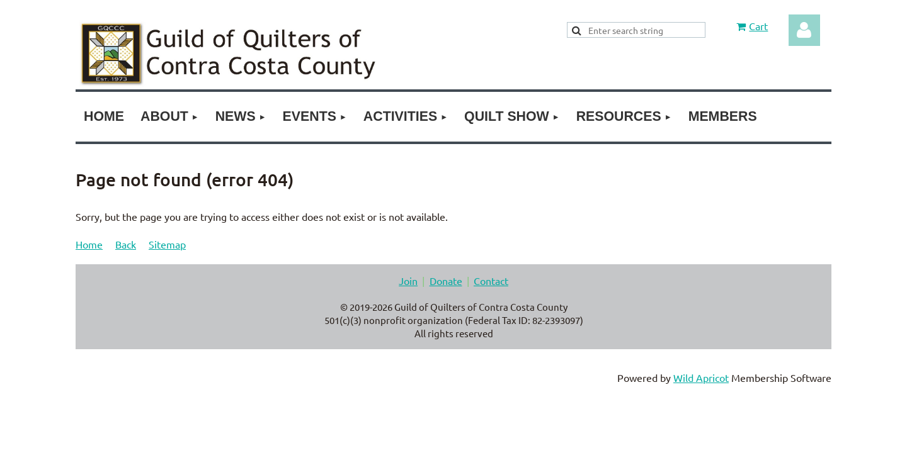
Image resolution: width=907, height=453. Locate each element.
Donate (446, 280)
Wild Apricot (701, 377)
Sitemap (167, 244)
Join (408, 280)
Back (125, 244)
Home (89, 244)
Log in (804, 30)
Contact (491, 280)
